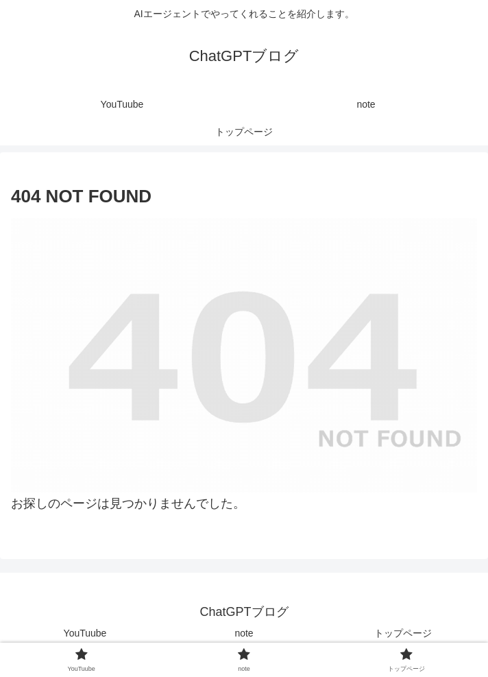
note (243, 633)
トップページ (403, 633)
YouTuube (85, 633)
